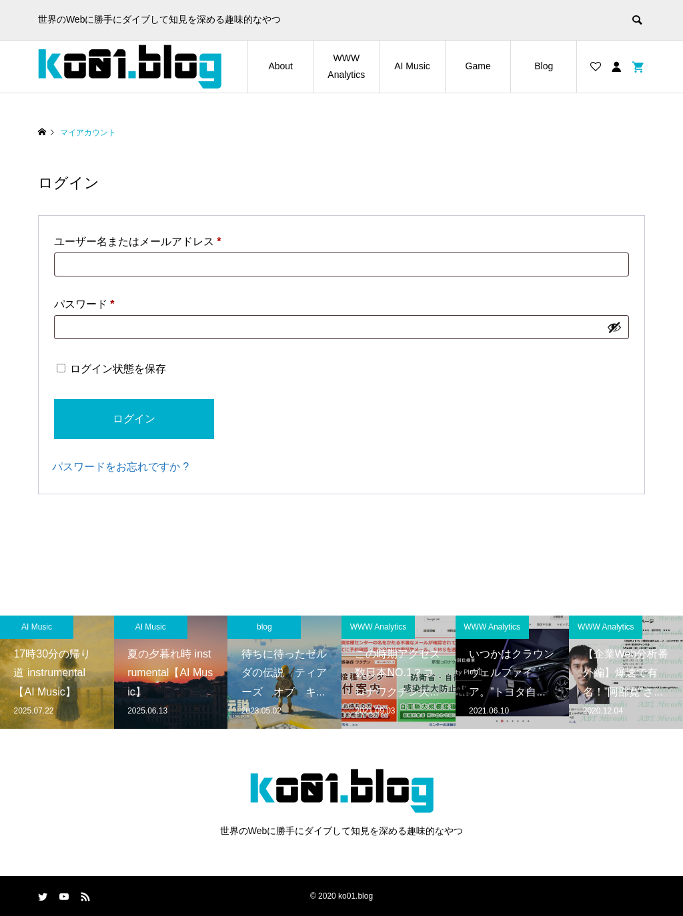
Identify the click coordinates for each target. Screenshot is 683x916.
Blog (543, 66)
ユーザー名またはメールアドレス (137, 241)
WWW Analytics (346, 66)
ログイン (134, 418)
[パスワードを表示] (614, 327)
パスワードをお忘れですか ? (120, 466)
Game (478, 66)
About (280, 66)
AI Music (412, 66)
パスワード (84, 304)
